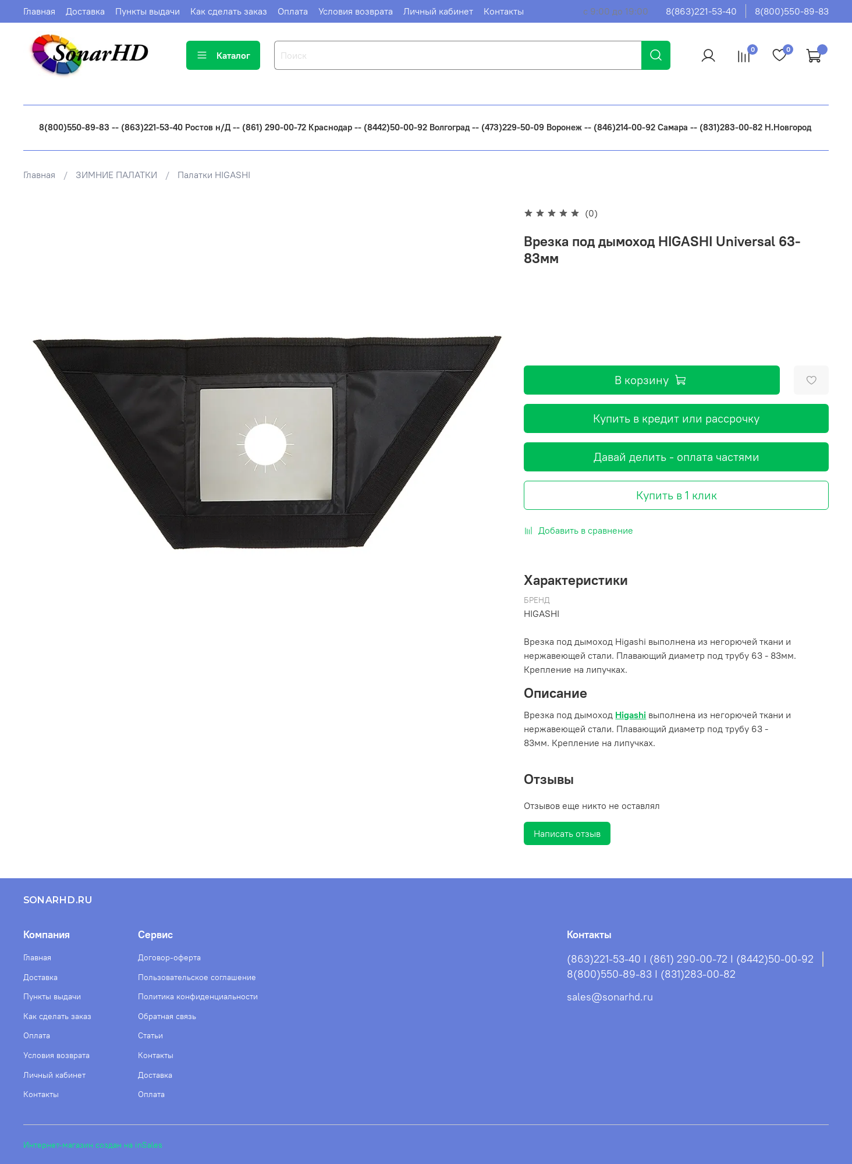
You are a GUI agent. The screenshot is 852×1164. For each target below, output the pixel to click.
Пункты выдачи (147, 11)
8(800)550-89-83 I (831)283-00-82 (651, 974)
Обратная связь (167, 1016)
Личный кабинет (438, 11)
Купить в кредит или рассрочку (676, 418)
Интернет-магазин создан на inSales (92, 1145)
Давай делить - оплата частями (676, 456)
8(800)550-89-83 (792, 11)
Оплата (293, 11)
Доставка (85, 11)
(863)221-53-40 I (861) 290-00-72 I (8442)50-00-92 (690, 959)
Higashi (630, 715)
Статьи (150, 1035)
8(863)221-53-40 (701, 11)
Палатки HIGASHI (214, 174)
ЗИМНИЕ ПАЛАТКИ (116, 174)
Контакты (504, 11)
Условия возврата (355, 11)
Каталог (223, 55)
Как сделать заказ (228, 11)
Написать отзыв (567, 833)
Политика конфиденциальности (198, 996)
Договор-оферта (169, 957)
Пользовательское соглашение (197, 977)
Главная (39, 11)
